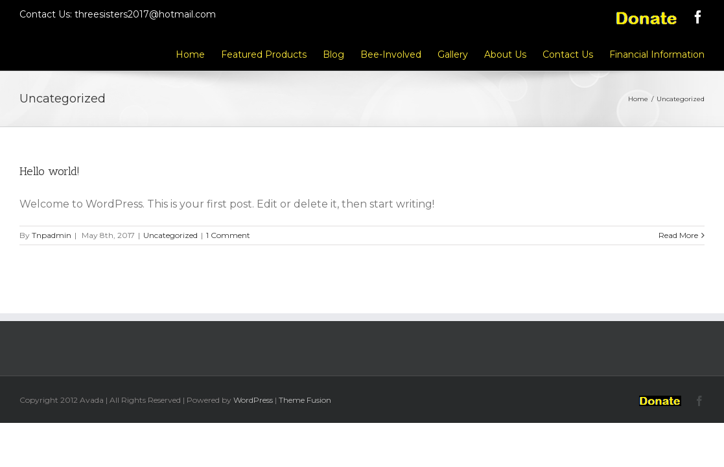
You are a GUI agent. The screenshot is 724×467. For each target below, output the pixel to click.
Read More (678, 235)
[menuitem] (114, 53)
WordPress (253, 400)
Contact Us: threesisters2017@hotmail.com (117, 14)
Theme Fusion (305, 400)
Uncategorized (170, 235)
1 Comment (228, 235)
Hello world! (49, 171)
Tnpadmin (51, 235)
